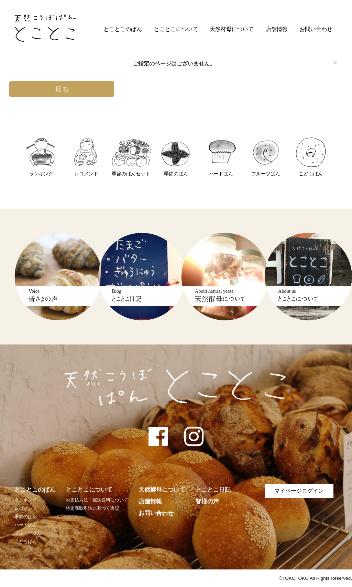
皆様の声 (207, 501)
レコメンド (25, 508)
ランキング (25, 500)
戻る (62, 89)
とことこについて (176, 29)
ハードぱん (25, 524)
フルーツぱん (27, 533)
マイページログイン (299, 491)
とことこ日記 (213, 489)
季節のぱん (25, 516)
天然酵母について (232, 29)
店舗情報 (277, 29)
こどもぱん (25, 541)
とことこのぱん (122, 29)
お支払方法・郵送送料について (97, 500)
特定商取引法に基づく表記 (92, 508)
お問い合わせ (315, 29)
